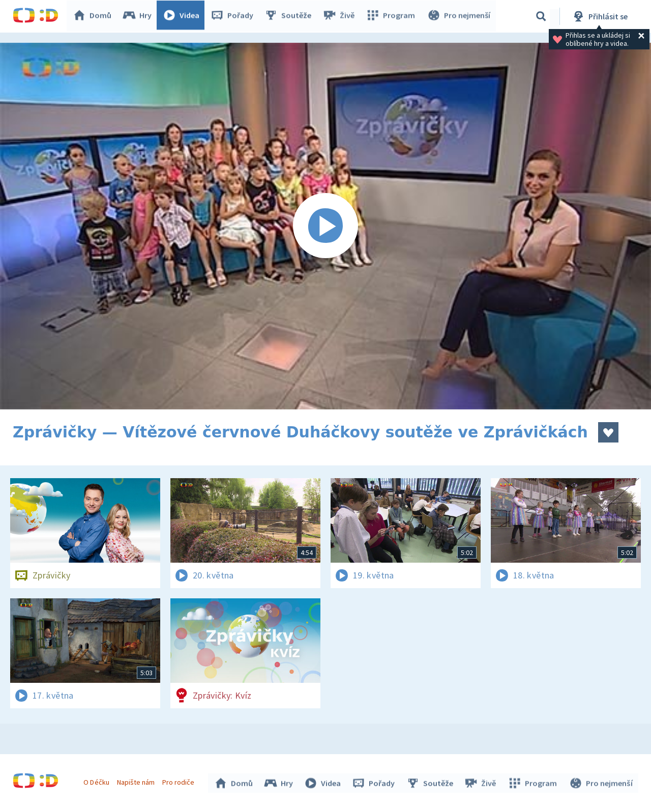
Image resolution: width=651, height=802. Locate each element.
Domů (94, 16)
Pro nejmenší (459, 16)
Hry (140, 16)
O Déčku (97, 780)
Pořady (234, 16)
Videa (183, 16)
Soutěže (290, 16)
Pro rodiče (180, 780)
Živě (340, 16)
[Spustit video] (325, 226)
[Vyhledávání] (541, 16)
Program (392, 16)
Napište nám (137, 780)
